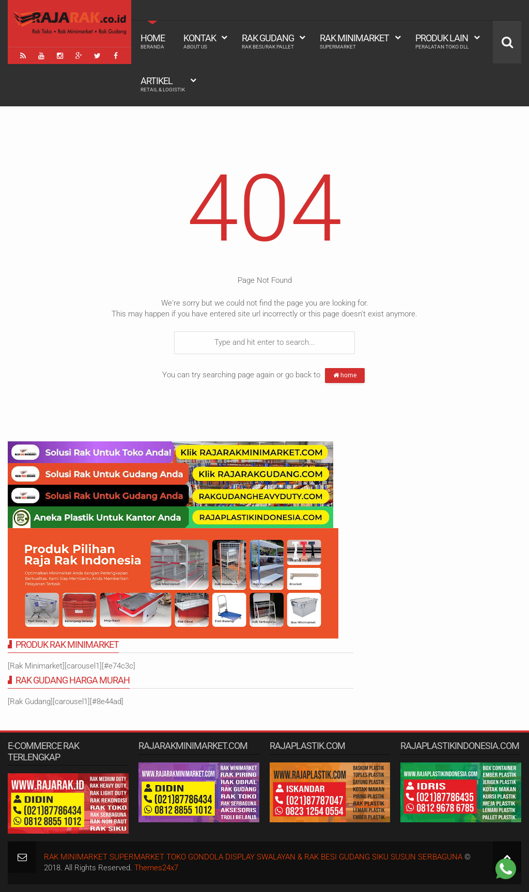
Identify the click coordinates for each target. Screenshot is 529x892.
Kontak (199, 41)
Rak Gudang (268, 41)
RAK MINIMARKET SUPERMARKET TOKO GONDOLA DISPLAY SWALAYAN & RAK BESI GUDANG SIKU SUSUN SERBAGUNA (253, 857)
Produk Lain (442, 41)
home (344, 375)
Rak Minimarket (354, 41)
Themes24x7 (156, 867)
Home (153, 41)
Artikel (163, 84)
